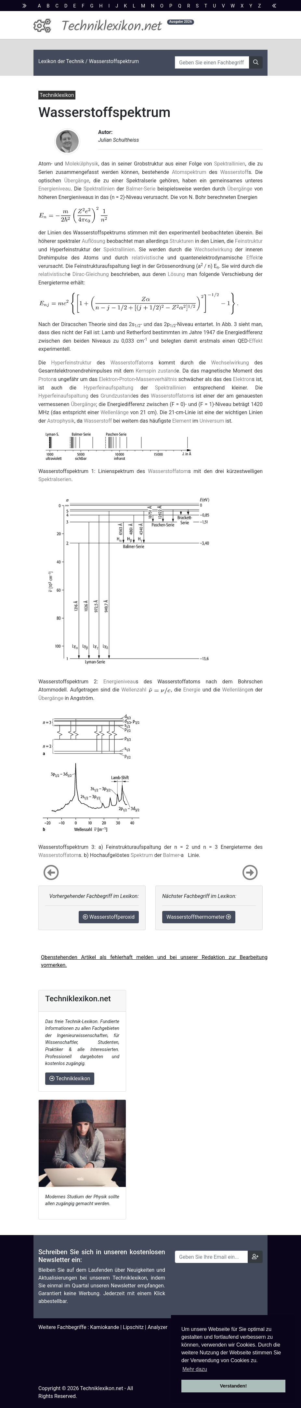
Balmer (171, 855)
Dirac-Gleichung (90, 274)
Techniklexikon (69, 1078)
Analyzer (157, 1327)
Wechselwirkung (213, 249)
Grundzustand (116, 396)
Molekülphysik (81, 164)
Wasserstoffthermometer (198, 917)
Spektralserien (54, 479)
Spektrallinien (229, 164)
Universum (212, 421)
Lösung (176, 274)
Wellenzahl (133, 690)
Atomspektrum (189, 172)
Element (181, 421)
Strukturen (182, 241)
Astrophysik (60, 421)
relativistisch (146, 258)
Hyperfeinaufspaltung (108, 388)
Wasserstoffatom (131, 363)
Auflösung (93, 241)
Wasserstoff (234, 172)
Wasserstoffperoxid (109, 917)
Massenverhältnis (156, 379)
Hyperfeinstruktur (71, 363)
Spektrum (142, 855)
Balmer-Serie (141, 189)
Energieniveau (54, 189)
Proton (46, 379)
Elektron (108, 379)
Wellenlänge (114, 412)
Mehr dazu (194, 1369)
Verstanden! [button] (233, 1385)
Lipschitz (133, 1327)
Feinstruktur (249, 241)
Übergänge (76, 181)
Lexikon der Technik (61, 61)
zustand (167, 371)
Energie (192, 690)
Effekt (253, 258)
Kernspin (146, 371)
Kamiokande (104, 1327)
